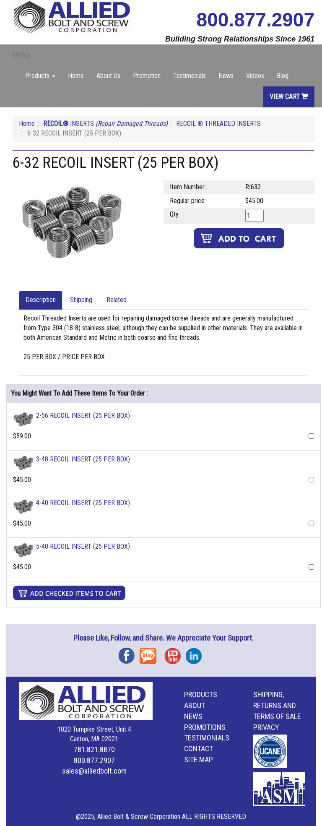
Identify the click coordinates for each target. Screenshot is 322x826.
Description (41, 300)
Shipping (81, 300)
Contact (198, 748)
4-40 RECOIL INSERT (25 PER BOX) (83, 503)
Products (200, 694)
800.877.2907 (255, 20)
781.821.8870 (94, 749)
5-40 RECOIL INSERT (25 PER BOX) (83, 546)
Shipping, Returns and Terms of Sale (277, 705)
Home (76, 76)
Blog (282, 76)
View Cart (289, 97)
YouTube (175, 653)
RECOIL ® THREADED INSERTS (218, 124)
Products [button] (40, 76)
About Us (108, 76)
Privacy (266, 727)
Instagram (196, 653)
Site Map (198, 759)
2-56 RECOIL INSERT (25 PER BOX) (83, 416)
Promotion (147, 76)
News (226, 76)
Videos (255, 76)
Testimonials (189, 76)
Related (116, 300)
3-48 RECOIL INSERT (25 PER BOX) (83, 459)
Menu (21, 54)
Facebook (129, 653)
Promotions (205, 727)
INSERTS (105, 124)
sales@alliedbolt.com (94, 770)
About (194, 705)
